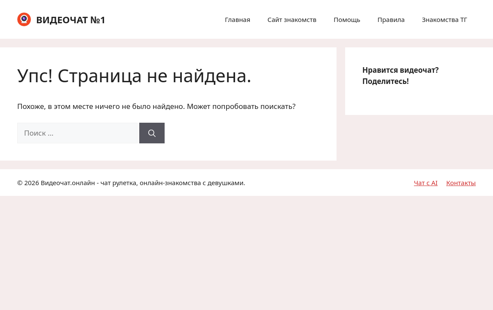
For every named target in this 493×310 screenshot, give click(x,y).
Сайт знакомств (291, 19)
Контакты (461, 182)
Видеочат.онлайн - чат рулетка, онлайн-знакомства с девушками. (143, 182)
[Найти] (152, 133)
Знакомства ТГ (444, 19)
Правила (390, 19)
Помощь (347, 19)
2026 (31, 182)
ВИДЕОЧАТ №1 (71, 19)
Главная (237, 19)
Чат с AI (426, 182)
